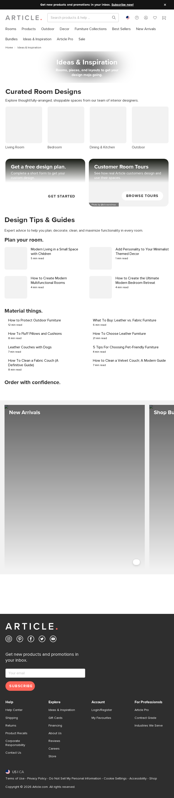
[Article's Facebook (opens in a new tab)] (31, 639)
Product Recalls (16, 733)
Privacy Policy (36, 778)
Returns (10, 725)
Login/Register (102, 710)
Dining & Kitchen (102, 109)
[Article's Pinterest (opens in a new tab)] (20, 639)
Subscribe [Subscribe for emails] (20, 686)
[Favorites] (155, 18)
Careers (54, 748)
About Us (55, 733)
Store (52, 756)
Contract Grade (145, 718)
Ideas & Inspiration (61, 710)
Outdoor (138, 109)
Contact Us (13, 752)
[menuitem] (11, 29)
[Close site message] (164, 4)
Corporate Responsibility (15, 743)
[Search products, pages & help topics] (112, 17)
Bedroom (55, 109)
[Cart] (164, 18)
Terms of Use (14, 778)
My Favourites (101, 718)
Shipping (11, 718)
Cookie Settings (115, 778)
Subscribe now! (122, 4)
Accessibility (138, 778)
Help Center (13, 710)
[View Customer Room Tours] (129, 146)
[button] (136, 17)
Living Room (14, 109)
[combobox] (127, 17)
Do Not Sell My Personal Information (75, 778)
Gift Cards (55, 718)
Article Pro (142, 710)
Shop (153, 778)
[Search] (79, 17)
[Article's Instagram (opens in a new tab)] (8, 639)
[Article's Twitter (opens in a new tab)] (42, 639)
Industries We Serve (149, 725)
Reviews (54, 741)
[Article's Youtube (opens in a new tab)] (53, 639)
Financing (55, 725)
